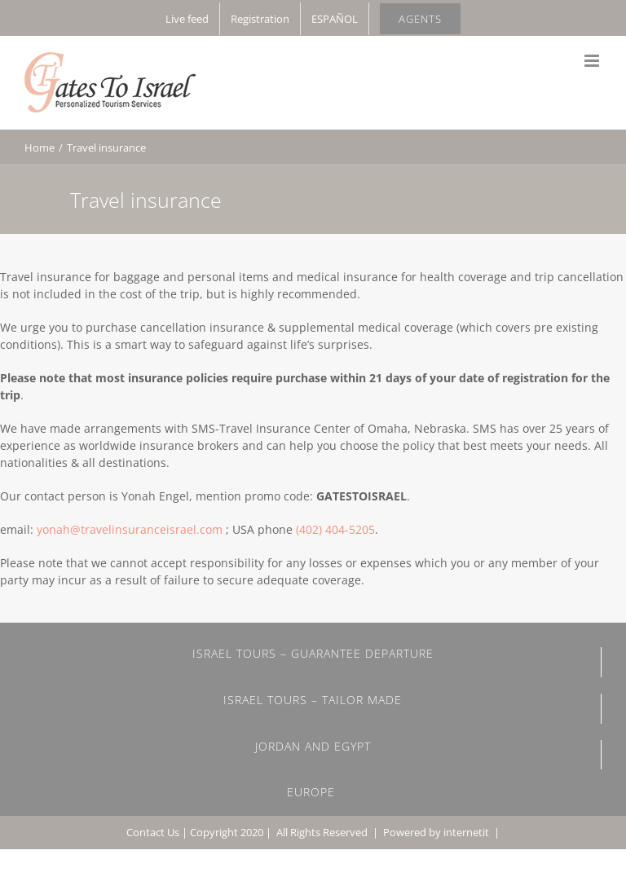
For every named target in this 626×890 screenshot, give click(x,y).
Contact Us (152, 832)
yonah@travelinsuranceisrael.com (130, 529)
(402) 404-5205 (335, 529)
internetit (466, 832)
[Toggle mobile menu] (593, 60)
